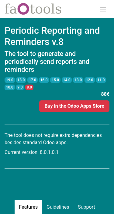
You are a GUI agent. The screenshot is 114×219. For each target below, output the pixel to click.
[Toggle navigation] (103, 9)
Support (86, 207)
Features (28, 207)
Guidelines (58, 207)
